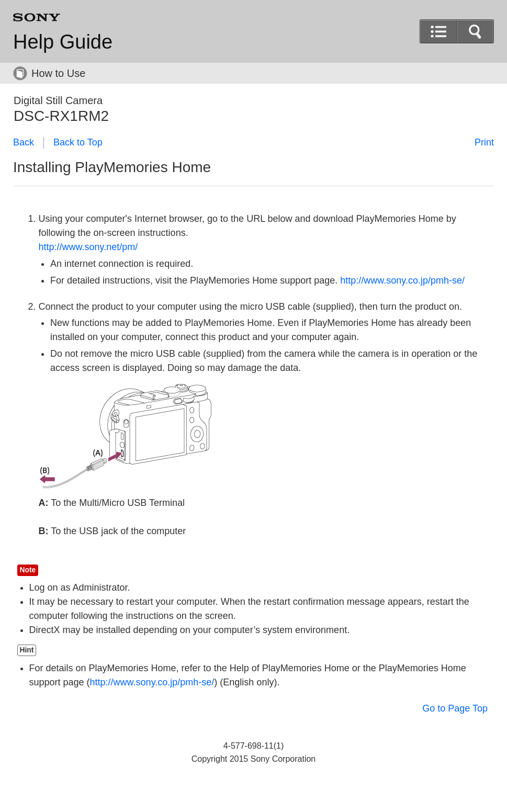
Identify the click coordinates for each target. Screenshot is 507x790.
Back (23, 142)
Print (484, 142)
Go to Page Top (455, 708)
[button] (475, 31)
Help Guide (62, 42)
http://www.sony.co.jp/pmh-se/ (402, 280)
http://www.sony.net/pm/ (88, 247)
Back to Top (78, 142)
